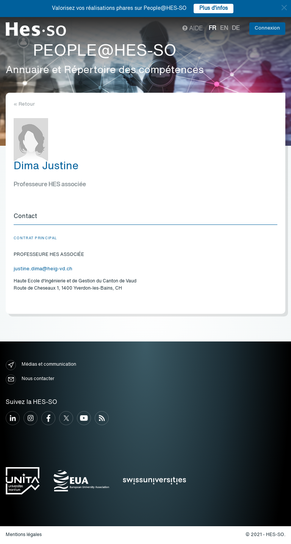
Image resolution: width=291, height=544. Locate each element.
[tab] (145, 217)
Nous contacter (30, 379)
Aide (192, 29)
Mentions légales (24, 535)
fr (212, 28)
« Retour (24, 104)
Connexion (267, 28)
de (236, 28)
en (224, 28)
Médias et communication (41, 365)
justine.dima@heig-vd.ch (43, 269)
